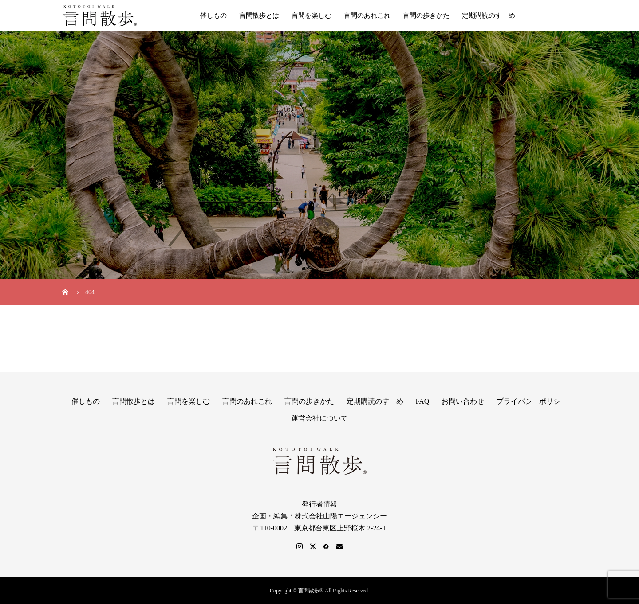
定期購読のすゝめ (488, 15)
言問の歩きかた (426, 15)
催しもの (213, 15)
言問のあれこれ (367, 15)
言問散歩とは (259, 15)
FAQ (423, 401)
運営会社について (319, 418)
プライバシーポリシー (532, 401)
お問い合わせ (463, 401)
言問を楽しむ (311, 15)
